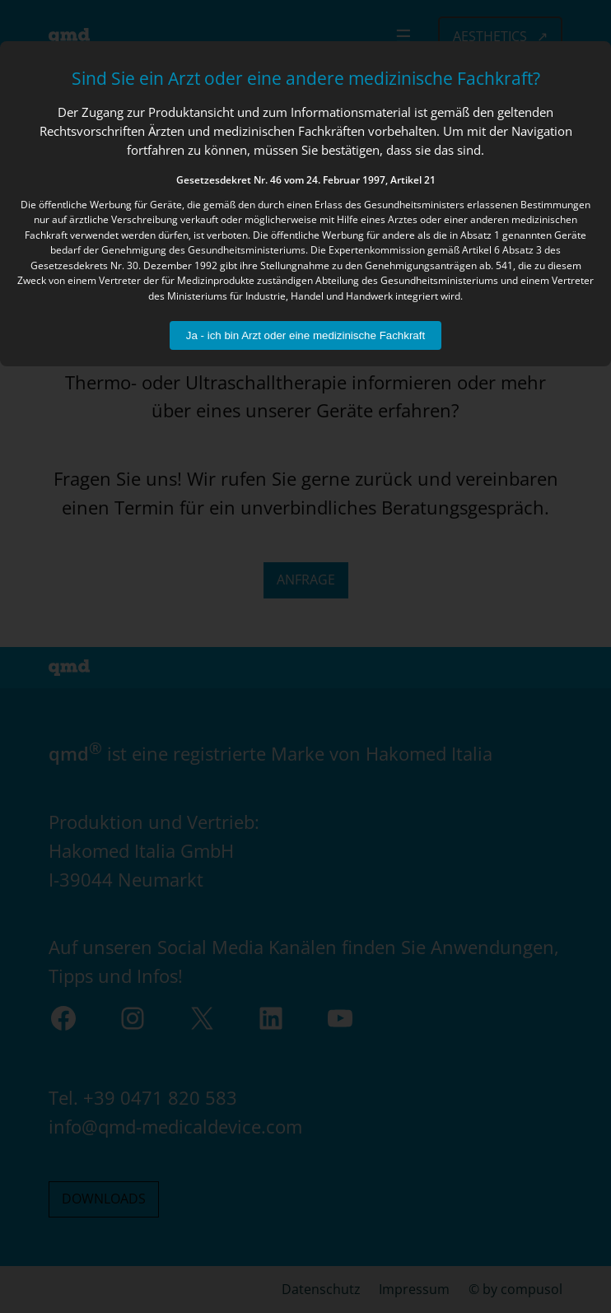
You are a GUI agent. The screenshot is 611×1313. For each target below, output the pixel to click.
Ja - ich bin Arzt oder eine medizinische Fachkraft (305, 335)
